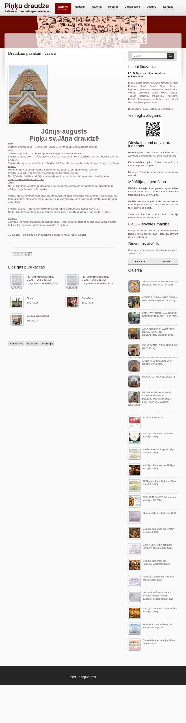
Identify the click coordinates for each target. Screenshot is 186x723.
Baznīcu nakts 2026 (153, 417)
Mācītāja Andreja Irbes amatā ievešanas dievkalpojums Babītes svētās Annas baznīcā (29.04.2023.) (149, 398)
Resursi (113, 7)
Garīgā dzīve (132, 7)
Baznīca (63, 7)
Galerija (97, 7)
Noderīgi (80, 7)
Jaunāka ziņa (16, 343)
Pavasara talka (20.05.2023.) (158, 377)
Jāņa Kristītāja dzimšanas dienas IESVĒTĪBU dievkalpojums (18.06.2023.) (158, 332)
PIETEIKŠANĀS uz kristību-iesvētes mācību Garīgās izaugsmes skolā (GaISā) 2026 (158, 595)
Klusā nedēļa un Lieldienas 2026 (159, 513)
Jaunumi (165, 261)
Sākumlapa (47, 343)
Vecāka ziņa (32, 343)
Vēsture (151, 7)
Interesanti (140, 261)
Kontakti (169, 7)
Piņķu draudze (27, 6)
